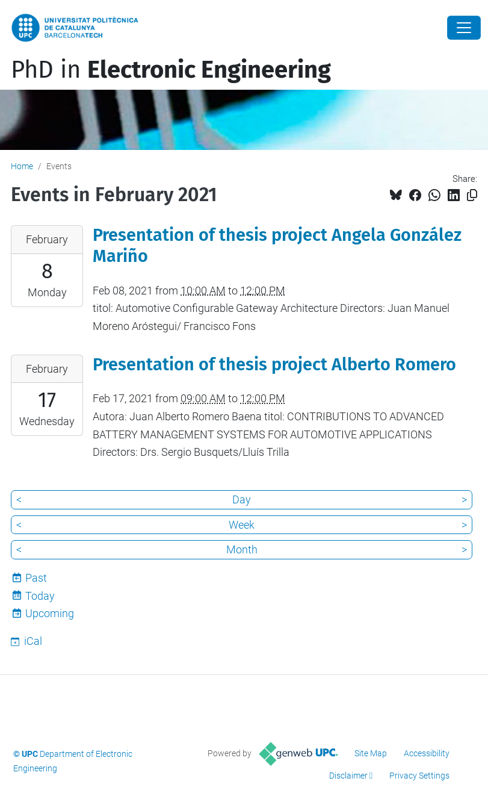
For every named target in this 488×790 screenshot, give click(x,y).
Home (22, 166)
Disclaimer (348, 775)
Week (242, 524)
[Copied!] (472, 195)
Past (36, 577)
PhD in (171, 69)
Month (242, 549)
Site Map (370, 753)
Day (241, 499)
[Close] (464, 28)
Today (40, 595)
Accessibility (426, 753)
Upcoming (49, 613)
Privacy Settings (419, 775)
